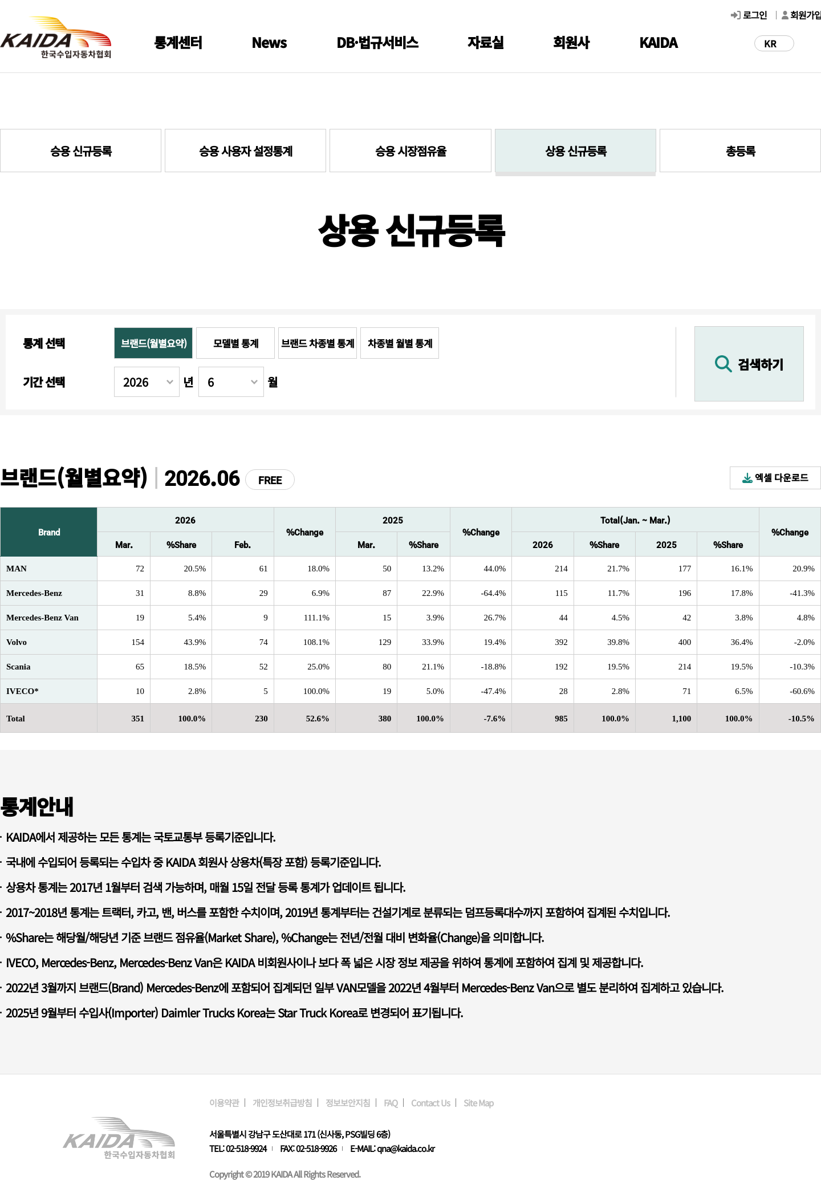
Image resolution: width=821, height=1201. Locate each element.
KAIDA (658, 42)
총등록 (740, 151)
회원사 (571, 42)
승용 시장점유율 (410, 151)
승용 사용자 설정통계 (245, 151)
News (268, 42)
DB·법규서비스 (377, 42)
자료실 (485, 42)
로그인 (755, 15)
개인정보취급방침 (282, 1103)
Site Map (478, 1103)
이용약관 (224, 1103)
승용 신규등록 (80, 151)
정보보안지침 (348, 1103)
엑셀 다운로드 (775, 477)
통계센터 (178, 42)
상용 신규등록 (575, 151)
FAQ (390, 1103)
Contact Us (430, 1103)
